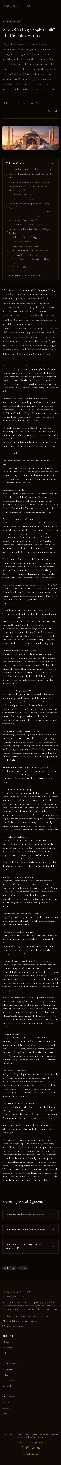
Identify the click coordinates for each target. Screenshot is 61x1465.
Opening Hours (9, 1369)
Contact (5, 1419)
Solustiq (35, 1454)
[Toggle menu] (55, 6)
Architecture (9, 1268)
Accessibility (7, 1386)
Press (4, 1413)
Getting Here (8, 1380)
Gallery (5, 1353)
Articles (5, 1402)
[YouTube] (38, 1447)
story (9, 369)
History (23, 1268)
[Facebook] (22, 1447)
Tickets (5, 1375)
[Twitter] (33, 1447)
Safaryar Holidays (36, 1437)
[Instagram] (27, 1447)
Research (6, 1408)
